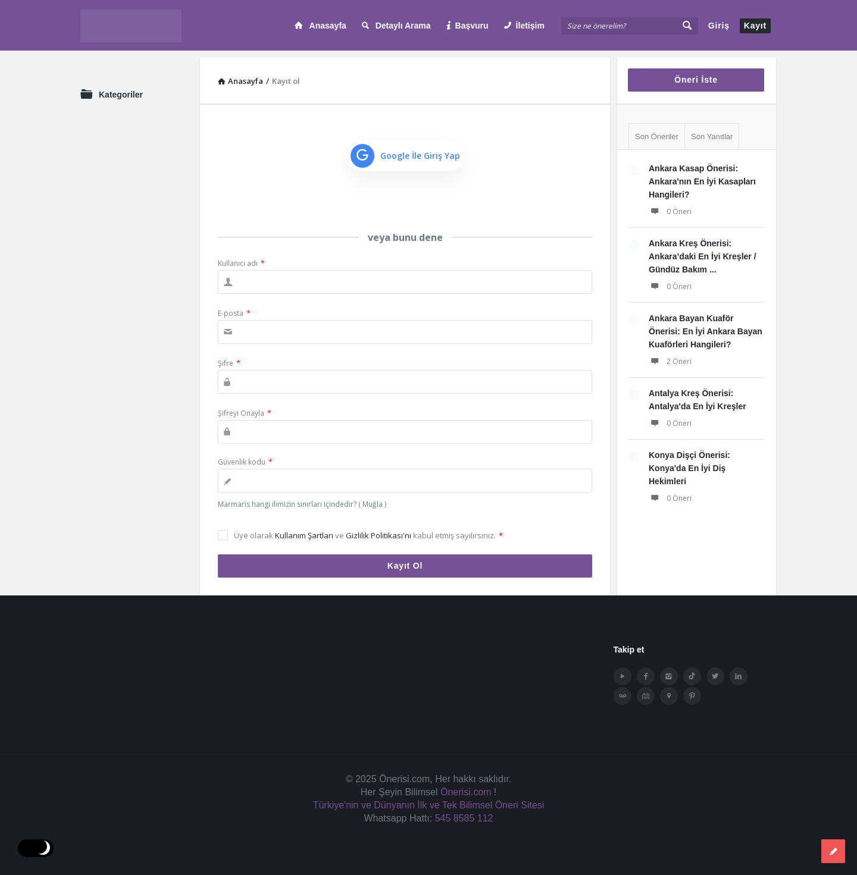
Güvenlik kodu (245, 455)
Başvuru (467, 25)
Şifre (229, 356)
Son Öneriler (656, 129)
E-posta (234, 306)
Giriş (719, 25)
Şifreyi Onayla (244, 406)
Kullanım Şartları (305, 528)
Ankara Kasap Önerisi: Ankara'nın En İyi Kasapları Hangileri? (702, 174)
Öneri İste (696, 72)
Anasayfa (320, 25)
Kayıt (755, 25)
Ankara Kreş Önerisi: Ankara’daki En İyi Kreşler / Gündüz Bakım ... (702, 249)
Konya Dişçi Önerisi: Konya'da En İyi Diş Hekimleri (689, 461)
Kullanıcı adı (241, 256)
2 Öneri (670, 354)
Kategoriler (121, 87)
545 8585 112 (464, 811)
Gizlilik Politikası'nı (379, 528)
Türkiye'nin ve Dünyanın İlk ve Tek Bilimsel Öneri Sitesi (429, 798)
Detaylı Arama (396, 25)
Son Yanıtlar (712, 129)
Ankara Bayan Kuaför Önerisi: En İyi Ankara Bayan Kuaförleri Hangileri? (705, 324)
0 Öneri (670, 204)
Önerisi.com (465, 785)
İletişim (524, 25)
